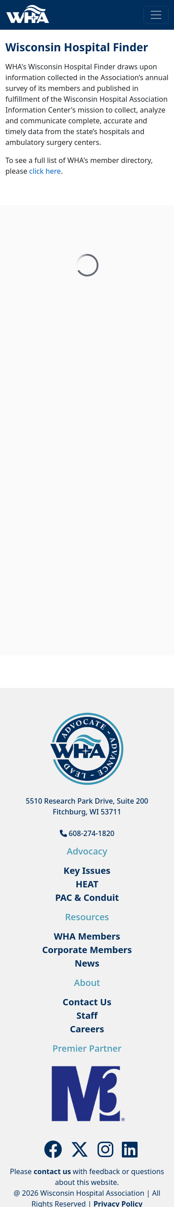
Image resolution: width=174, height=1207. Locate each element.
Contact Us (86, 1002)
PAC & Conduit (87, 897)
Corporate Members (87, 950)
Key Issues (86, 870)
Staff (87, 1015)
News (87, 963)
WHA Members (87, 936)
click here (45, 171)
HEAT (87, 884)
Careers (87, 1029)
